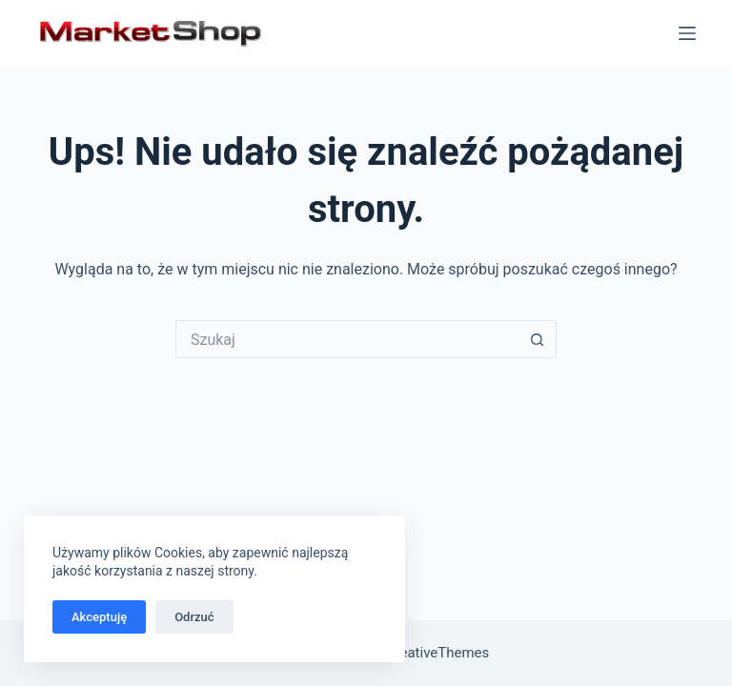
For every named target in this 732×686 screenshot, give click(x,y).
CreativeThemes (438, 652)
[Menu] (687, 33)
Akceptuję (99, 617)
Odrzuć (194, 617)
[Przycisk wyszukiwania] (537, 339)
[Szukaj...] (346, 339)
